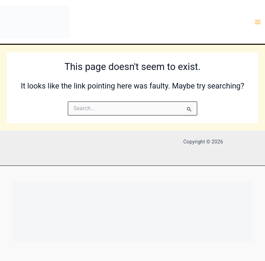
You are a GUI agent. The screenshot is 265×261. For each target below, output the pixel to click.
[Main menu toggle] (257, 22)
